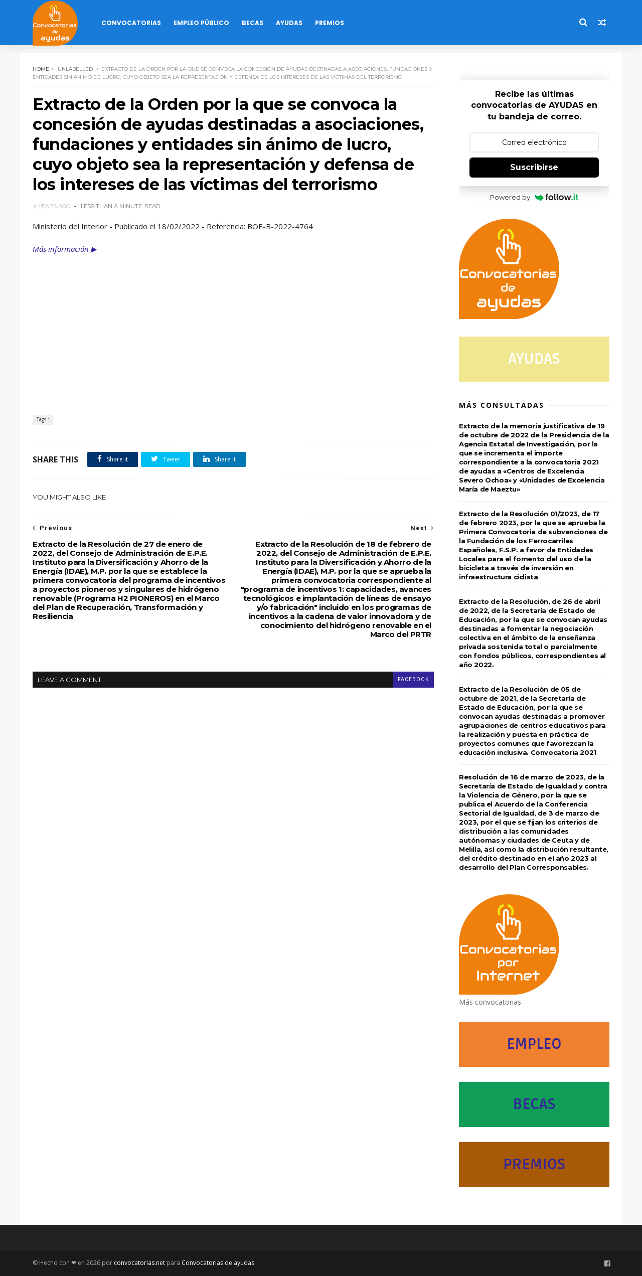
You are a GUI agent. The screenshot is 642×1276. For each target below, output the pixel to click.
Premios (329, 23)
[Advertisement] (233, 329)
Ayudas (289, 23)
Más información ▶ (65, 249)
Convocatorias (131, 23)
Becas (252, 23)
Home (41, 69)
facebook (413, 679)
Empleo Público (201, 23)
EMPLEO (534, 1044)
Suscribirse (534, 167)
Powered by (534, 197)
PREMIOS (534, 1164)
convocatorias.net (139, 1262)
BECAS (534, 1104)
